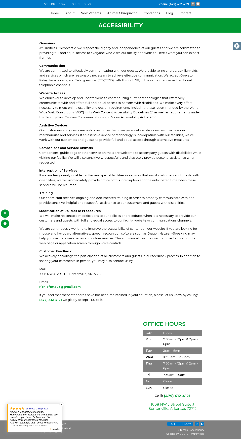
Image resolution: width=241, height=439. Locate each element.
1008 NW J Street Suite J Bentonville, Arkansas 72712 (172, 406)
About (70, 13)
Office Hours (81, 4)
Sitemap (183, 429)
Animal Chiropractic (122, 13)
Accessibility (197, 429)
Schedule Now (54, 4)
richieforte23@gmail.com (60, 287)
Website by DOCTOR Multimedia (185, 433)
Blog (169, 13)
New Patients (91, 13)
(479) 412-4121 (179, 4)
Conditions (152, 13)
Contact (185, 13)
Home (54, 13)
